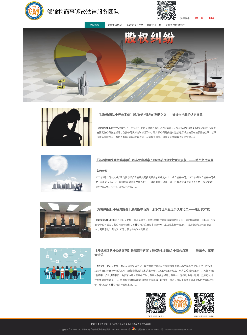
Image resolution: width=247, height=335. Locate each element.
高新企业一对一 (155, 25)
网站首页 (94, 25)
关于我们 (105, 324)
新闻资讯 (125, 324)
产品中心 (115, 324)
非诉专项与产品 (135, 25)
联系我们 (146, 324)
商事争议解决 (115, 25)
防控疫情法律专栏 (175, 25)
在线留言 (136, 324)
